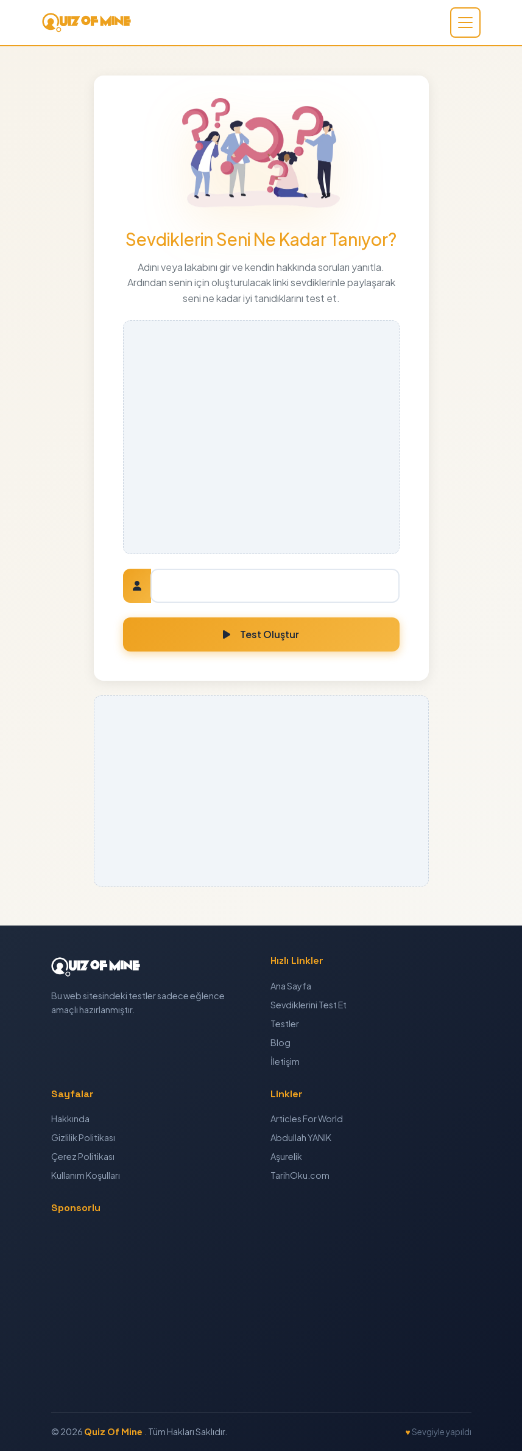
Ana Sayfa (290, 985)
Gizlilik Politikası (83, 1137)
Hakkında (70, 1118)
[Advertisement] (261, 437)
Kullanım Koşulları (85, 1175)
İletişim (285, 1061)
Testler (284, 1023)
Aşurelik (286, 1156)
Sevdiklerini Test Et (308, 1004)
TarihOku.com (300, 1175)
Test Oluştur (261, 634)
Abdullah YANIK (300, 1137)
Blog (280, 1042)
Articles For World (306, 1118)
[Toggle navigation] (465, 22)
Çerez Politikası (83, 1156)
